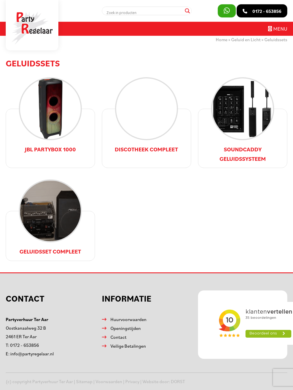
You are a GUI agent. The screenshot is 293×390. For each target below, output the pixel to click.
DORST (178, 381)
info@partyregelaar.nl (32, 354)
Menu (277, 28)
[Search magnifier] (187, 11)
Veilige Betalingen (128, 346)
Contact (118, 337)
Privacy (132, 381)
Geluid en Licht (246, 39)
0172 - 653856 (24, 345)
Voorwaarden (109, 381)
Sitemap (84, 381)
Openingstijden (125, 328)
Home (221, 39)
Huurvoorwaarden (128, 319)
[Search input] (144, 12)
